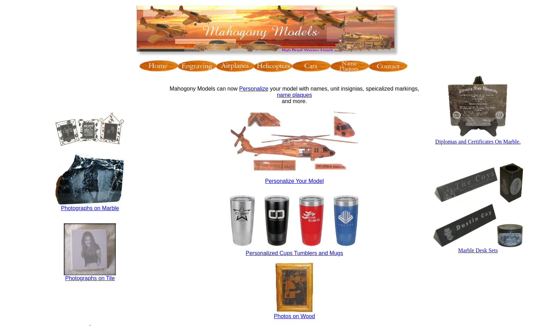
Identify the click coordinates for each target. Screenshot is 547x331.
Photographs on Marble (90, 208)
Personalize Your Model (294, 181)
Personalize (254, 89)
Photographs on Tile (90, 278)
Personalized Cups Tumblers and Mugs (294, 253)
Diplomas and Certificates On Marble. (478, 142)
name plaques (294, 95)
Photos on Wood (294, 316)
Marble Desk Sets (478, 250)
